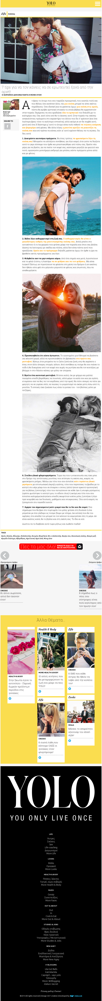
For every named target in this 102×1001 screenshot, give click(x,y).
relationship (26, 536)
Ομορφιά (51, 866)
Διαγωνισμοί (51, 850)
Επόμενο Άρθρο (95, 562)
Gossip (51, 894)
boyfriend (43, 536)
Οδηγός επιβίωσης (51, 929)
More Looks (51, 869)
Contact (57, 991)
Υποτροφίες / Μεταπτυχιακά (51, 938)
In (51, 913)
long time (48, 538)
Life (3, 14)
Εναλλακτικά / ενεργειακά (51, 953)
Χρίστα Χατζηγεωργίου (9, 115)
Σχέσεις (11, 14)
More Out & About (51, 919)
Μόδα (51, 863)
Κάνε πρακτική (51, 935)
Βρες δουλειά (51, 932)
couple (35, 536)
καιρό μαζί (92, 536)
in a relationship (55, 536)
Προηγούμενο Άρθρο (8, 562)
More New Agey (51, 959)
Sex (51, 844)
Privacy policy (47, 991)
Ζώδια (51, 950)
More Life (51, 853)
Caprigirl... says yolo (51, 975)
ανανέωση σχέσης (79, 536)
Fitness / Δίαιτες (51, 879)
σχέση (9, 536)
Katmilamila (51, 972)
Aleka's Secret (51, 984)
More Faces (51, 900)
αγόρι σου (67, 536)
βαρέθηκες (21, 538)
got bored (31, 538)
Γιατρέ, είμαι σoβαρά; (51, 882)
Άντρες (51, 838)
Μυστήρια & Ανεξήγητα (51, 956)
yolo (4, 536)
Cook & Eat (51, 916)
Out (51, 910)
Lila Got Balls (51, 969)
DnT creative (52, 996)
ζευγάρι (17, 536)
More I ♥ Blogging (51, 981)
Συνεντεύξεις (51, 897)
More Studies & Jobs (51, 941)
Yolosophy (51, 978)
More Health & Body (51, 885)
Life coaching (51, 847)
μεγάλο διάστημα (8, 538)
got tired (39, 538)
